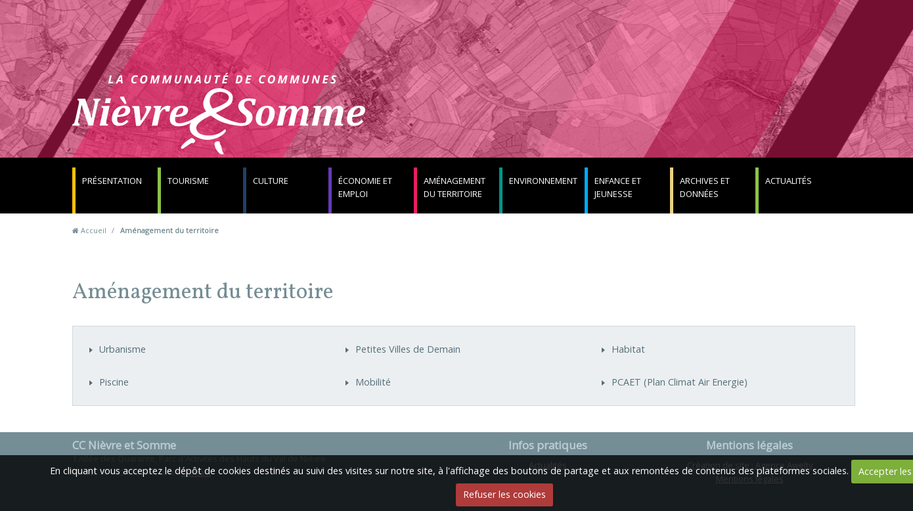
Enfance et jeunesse (617, 187)
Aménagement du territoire (454, 187)
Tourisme (188, 181)
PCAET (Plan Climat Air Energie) (679, 382)
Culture (270, 181)
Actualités (788, 181)
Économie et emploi (365, 187)
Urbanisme (122, 349)
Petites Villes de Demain (407, 349)
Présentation (112, 181)
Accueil (93, 230)
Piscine (114, 382)
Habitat (628, 349)
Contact (615, 121)
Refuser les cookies (504, 494)
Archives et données (705, 187)
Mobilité (373, 382)
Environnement (543, 181)
